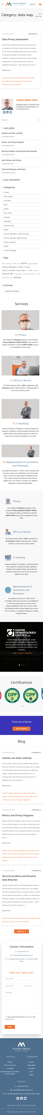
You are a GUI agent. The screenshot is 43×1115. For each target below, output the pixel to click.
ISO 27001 (7, 213)
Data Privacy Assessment (15, 39)
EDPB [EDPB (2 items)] (14, 263)
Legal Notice (28, 1017)
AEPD (5, 246)
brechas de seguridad (11, 918)
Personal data (8, 225)
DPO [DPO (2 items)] (18, 263)
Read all (21, 931)
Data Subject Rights (19, 850)
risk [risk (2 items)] (27, 270)
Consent (6, 217)
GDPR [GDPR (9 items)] (23, 263)
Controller (6, 201)
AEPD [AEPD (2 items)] (3, 263)
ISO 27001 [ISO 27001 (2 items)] (35, 270)
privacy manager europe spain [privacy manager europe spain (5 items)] (13, 270)
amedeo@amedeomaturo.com (21, 955)
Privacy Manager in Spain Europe (15, 234)
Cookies (10, 796)
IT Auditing (10, 1068)
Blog (40, 14)
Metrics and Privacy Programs (17, 815)
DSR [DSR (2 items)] (24, 273)
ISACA (35, 796)
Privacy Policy (9, 1019)
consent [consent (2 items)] (38, 273)
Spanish (32, 4)
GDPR (5, 209)
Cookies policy (31, 1105)
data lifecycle (26, 78)
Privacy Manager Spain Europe (14, 238)
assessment (8, 78)
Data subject (7, 196)
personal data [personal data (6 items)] (8, 274)
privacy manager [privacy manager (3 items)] (32, 263)
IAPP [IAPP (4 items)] (30, 270)
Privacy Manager (9, 250)
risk (16, 921)
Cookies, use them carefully (17, 758)
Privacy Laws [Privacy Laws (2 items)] (9, 263)
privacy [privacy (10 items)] (17, 277)
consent (4, 796)
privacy (8, 800)
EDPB (5, 230)
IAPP (4, 205)
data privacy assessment (14, 81)
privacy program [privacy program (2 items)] (18, 273)
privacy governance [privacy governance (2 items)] (30, 273)
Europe (21, 796)
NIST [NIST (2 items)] (11, 277)
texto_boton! (21, 729)
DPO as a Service (10, 1065)
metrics (4, 854)
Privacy (5, 192)
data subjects (30, 850)
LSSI (3, 800)
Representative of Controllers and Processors (10, 1073)
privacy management (19, 854)
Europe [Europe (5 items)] (27, 267)
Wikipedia (6, 221)
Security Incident (23, 921)
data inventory (16, 78)
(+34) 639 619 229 (21, 951)
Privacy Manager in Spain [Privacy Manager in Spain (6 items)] (12, 267)
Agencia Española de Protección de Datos (22, 793)
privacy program (16, 84)
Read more (6, 70)
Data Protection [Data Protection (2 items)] (5, 277)
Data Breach (23, 918)
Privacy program (9, 242)
